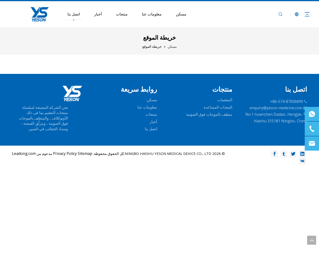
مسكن (181, 14)
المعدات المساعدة (218, 107)
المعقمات (224, 99)
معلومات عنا (152, 14)
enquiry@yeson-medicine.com (276, 107)
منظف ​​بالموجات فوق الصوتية (209, 114)
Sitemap (85, 153)
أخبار (98, 14)
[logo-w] (72, 93)
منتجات (122, 14)
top (311, 240)
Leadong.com (24, 153)
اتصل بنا (74, 14)
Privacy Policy (65, 153)
